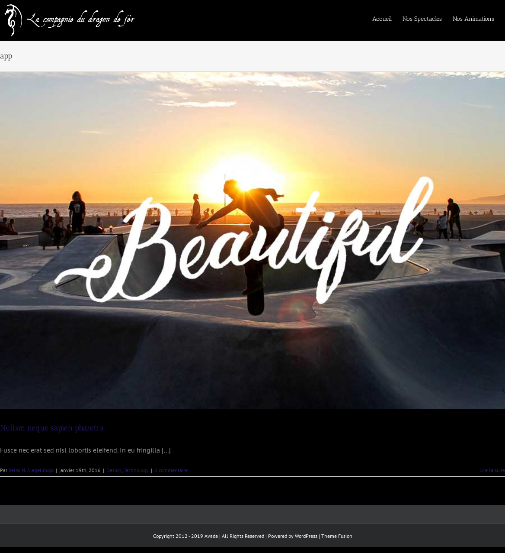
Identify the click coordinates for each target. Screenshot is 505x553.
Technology (136, 470)
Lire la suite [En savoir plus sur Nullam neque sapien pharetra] (492, 470)
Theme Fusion (336, 536)
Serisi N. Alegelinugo (31, 470)
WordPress (306, 536)
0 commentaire (171, 470)
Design (113, 470)
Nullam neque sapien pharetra (52, 428)
